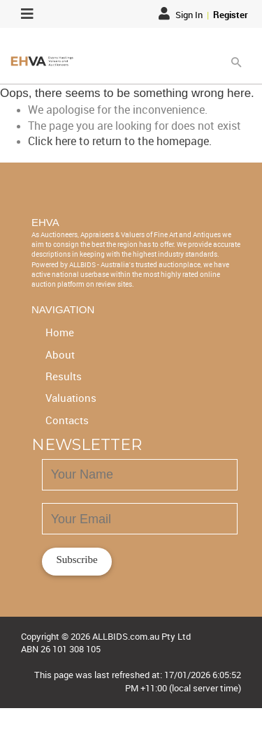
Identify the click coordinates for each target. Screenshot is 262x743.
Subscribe (76, 559)
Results (63, 376)
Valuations (70, 398)
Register (230, 14)
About (60, 354)
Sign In (182, 14)
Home (59, 332)
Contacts (67, 420)
